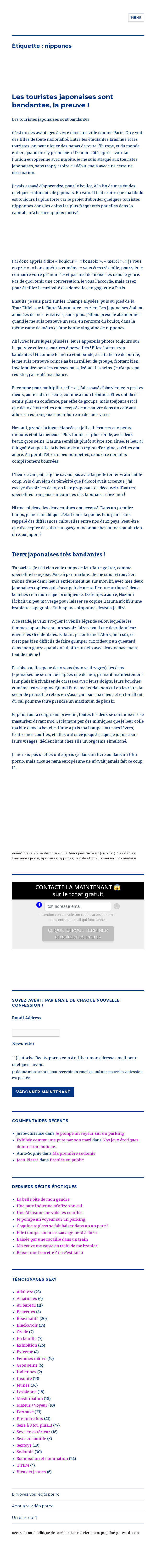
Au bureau (26, 1305)
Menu (136, 17)
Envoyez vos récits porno (36, 1494)
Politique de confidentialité (57, 1533)
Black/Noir (27, 1325)
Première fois (30, 1418)
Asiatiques (76, 853)
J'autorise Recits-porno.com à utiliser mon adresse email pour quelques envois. (74, 1061)
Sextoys (24, 1445)
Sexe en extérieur (33, 1431)
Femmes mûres (31, 1358)
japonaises (48, 858)
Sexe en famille (31, 1438)
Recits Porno (22, 1533)
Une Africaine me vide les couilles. (50, 1212)
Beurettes (26, 1311)
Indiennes (26, 1371)
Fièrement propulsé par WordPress (111, 1533)
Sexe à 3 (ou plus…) (34, 1425)
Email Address (26, 1017)
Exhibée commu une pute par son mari (54, 1140)
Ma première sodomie (74, 1153)
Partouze (25, 1411)
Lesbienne (27, 1391)
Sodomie (25, 1451)
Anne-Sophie (22, 853)
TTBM (23, 1465)
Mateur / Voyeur (32, 1405)
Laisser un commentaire (117, 858)
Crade (22, 1331)
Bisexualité (28, 1318)
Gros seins (27, 1365)
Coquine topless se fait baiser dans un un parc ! (62, 1226)
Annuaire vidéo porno (33, 1506)
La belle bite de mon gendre (43, 1199)
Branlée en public (67, 1160)
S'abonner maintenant (43, 1092)
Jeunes (23, 1385)
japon (34, 858)
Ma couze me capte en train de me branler (57, 1246)
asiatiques (127, 853)
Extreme (25, 1351)
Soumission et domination (42, 1458)
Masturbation (30, 1398)
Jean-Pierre (28, 1160)
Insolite (24, 1378)
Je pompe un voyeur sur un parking (90, 1133)
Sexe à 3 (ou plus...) (100, 853)
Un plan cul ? (25, 1517)
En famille (27, 1338)
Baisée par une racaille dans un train (52, 1239)
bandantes (20, 858)
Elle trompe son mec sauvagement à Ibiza (57, 1232)
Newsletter (23, 1043)
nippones (65, 858)
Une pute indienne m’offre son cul (49, 1206)
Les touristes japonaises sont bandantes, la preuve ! (62, 101)
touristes (81, 858)
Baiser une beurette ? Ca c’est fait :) (50, 1252)
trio (92, 858)
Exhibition (27, 1345)
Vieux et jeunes (31, 1471)
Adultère (25, 1291)
